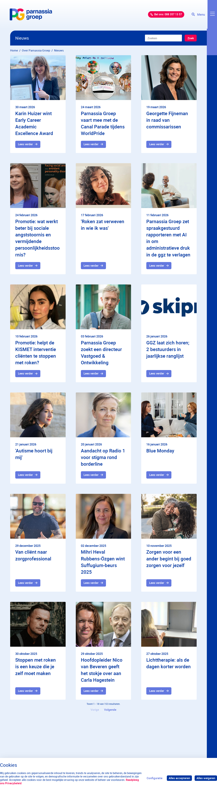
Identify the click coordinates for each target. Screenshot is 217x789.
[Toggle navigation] (204, 15)
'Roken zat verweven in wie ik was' (102, 224)
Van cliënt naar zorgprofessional (33, 555)
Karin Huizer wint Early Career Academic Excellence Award (34, 123)
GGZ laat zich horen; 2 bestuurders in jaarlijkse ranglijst (167, 349)
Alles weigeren (205, 778)
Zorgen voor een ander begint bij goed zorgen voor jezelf (168, 559)
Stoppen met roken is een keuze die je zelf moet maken (35, 667)
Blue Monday (160, 451)
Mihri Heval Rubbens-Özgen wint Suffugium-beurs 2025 (103, 562)
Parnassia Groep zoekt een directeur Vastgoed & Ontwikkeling (101, 353)
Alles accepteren (179, 778)
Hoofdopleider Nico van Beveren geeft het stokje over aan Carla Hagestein (101, 670)
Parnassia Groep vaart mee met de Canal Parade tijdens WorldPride (103, 123)
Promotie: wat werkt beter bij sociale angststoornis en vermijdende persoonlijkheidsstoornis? (37, 238)
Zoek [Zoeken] (190, 38)
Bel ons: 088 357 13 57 (165, 15)
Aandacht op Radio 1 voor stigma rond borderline (103, 457)
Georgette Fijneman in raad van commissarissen (167, 120)
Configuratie (154, 778)
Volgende (110, 711)
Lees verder (25, 144)
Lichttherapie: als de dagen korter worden (168, 663)
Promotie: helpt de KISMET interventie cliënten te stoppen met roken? (35, 353)
